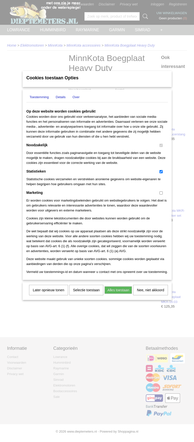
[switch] (161, 151)
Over (76, 103)
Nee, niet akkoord (150, 296)
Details (61, 103)
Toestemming (39, 103)
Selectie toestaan (86, 296)
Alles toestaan (118, 296)
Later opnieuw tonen (48, 296)
